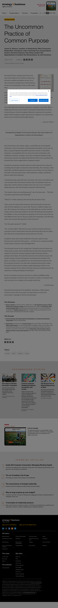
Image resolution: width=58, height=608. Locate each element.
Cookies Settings (14, 100)
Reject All (33, 100)
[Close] (48, 91)
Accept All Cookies (44, 100)
